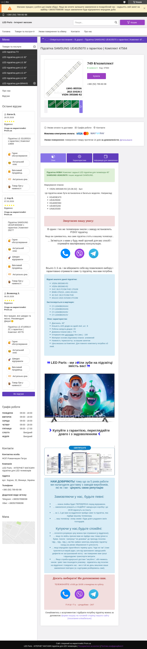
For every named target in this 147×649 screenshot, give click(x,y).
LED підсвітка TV (10, 52)
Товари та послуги (23, 31)
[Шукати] (115, 22)
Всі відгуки (19, 394)
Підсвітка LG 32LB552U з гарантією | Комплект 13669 (19, 141)
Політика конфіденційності (112, 646)
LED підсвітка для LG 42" (14, 67)
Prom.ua (87, 643)
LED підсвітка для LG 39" (14, 62)
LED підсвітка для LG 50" (14, 78)
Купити (96, 76)
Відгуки (6, 96)
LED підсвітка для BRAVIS (15, 83)
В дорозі (79, 39)
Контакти (75, 31)
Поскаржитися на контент (88, 646)
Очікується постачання (61, 39)
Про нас (88, 31)
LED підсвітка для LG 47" (14, 73)
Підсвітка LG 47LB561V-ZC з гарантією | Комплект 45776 (19, 329)
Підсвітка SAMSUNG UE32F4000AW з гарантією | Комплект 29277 (18, 226)
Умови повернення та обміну (52, 31)
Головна (6, 31)
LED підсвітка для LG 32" (14, 57)
